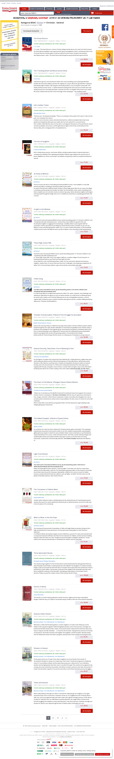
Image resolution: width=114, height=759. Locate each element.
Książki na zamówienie (37, 9)
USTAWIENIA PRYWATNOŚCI (82, 726)
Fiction (40, 22)
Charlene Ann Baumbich (41, 357)
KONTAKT (45, 726)
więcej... (3, 61)
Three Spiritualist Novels (43, 553)
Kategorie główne (9, 54)
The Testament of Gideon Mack (46, 489)
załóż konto (110, 6)
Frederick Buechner (40, 149)
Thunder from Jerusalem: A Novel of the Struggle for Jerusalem (57, 315)
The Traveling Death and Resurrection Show (50, 71)
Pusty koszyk (98, 13)
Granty (59, 9)
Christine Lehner (39, 526)
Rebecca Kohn (38, 426)
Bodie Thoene (38, 323)
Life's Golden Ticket (41, 105)
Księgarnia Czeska (39, 731)
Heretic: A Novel (40, 587)
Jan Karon (37, 182)
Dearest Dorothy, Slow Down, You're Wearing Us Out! (54, 348)
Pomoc (95, 9)
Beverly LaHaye (38, 622)
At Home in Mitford (41, 174)
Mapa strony (71, 731)
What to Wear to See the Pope (45, 517)
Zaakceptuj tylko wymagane (84, 754)
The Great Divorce (41, 38)
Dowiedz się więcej (67, 754)
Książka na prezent (72, 9)
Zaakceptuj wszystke (102, 754)
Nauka (4, 57)
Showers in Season (41, 648)
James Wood (48, 390)
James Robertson (39, 497)
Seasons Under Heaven (42, 614)
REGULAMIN (53, 726)
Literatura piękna (7, 59)
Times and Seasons (41, 683)
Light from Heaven (41, 454)
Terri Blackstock (49, 622)
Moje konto (84, 9)
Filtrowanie (87, 31)
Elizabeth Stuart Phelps (41, 561)
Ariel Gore (37, 79)
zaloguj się (103, 6)
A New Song (38, 279)
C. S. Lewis (37, 46)
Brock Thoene (47, 323)
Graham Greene (39, 390)
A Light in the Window (42, 209)
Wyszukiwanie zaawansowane (63, 14)
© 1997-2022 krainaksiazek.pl (32, 726)
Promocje (49, 9)
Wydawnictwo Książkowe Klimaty (56, 731)
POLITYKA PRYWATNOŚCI (65, 726)
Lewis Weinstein (39, 595)
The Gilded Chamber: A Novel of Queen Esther (51, 418)
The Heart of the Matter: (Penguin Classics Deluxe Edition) (56, 382)
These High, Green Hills (42, 243)
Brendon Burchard (39, 113)
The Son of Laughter (41, 141)
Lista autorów (80, 731)
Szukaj (24, 9)
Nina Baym (51, 561)
